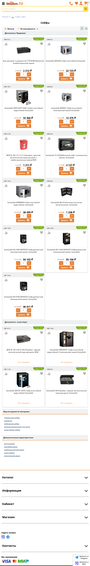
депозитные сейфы (12, 417)
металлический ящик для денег (17, 427)
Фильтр (9, 29)
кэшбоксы (8, 420)
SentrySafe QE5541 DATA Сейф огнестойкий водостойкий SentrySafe (23, 391)
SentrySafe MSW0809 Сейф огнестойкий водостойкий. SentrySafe (23, 203)
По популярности (26, 29)
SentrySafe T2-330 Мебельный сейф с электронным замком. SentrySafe (66, 156)
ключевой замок (10, 446)
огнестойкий (9, 453)
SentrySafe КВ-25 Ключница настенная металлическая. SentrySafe (66, 203)
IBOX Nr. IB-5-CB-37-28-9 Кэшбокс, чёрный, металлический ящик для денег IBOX (23, 351)
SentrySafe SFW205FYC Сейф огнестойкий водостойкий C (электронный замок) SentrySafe (66, 351)
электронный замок (12, 456)
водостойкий (9, 443)
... (12, 16)
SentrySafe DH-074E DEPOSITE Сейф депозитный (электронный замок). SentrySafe (23, 298)
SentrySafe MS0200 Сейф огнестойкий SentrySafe (65, 61)
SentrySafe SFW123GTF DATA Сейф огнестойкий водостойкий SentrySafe (24, 109)
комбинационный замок (14, 450)
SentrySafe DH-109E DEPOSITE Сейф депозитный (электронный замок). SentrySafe (23, 250)
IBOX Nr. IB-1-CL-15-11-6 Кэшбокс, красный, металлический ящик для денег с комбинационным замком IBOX (23, 157)
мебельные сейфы (11, 424)
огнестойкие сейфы (12, 430)
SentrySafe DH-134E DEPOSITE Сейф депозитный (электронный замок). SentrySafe (66, 250)
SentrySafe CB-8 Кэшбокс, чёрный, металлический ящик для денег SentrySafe (66, 391)
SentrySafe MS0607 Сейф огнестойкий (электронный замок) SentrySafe (66, 109)
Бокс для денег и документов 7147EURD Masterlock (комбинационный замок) (23, 62)
